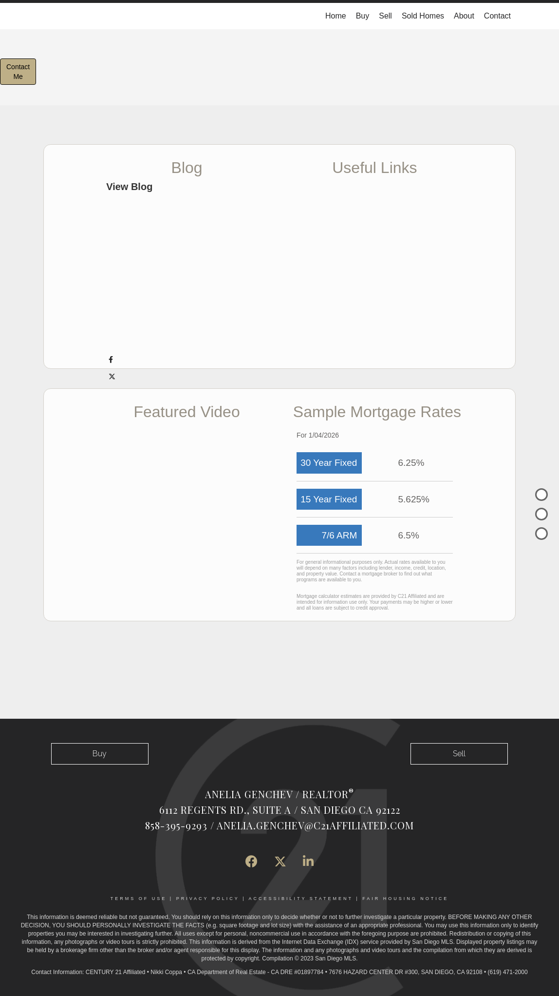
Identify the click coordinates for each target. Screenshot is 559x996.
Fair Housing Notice (405, 898)
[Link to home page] (48, 16)
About (464, 16)
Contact (497, 16)
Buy (363, 16)
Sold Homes (423, 16)
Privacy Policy (208, 898)
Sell (385, 16)
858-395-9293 (176, 825)
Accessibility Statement (301, 898)
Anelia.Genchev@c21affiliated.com (315, 825)
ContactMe (18, 71)
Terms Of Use (139, 898)
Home (335, 16)
